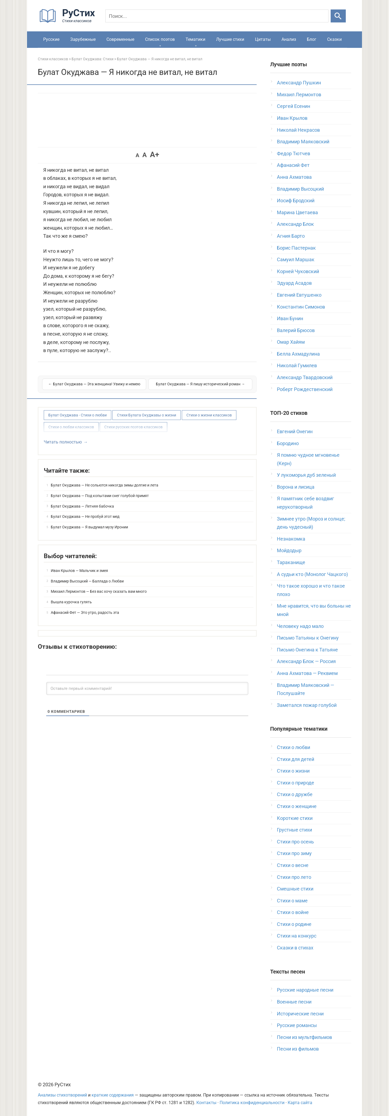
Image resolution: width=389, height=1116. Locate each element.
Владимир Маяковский (303, 141)
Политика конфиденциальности (252, 1102)
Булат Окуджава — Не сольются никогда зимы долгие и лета (104, 485)
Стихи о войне (293, 912)
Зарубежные (83, 39)
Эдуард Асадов (294, 283)
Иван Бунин (290, 318)
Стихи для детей (295, 759)
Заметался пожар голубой (307, 705)
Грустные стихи (294, 830)
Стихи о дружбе (295, 794)
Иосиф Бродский (295, 200)
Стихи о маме (292, 900)
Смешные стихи (295, 889)
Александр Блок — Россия (306, 661)
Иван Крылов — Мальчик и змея (79, 570)
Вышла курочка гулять (71, 602)
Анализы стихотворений (62, 1095)
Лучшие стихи (230, 39)
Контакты (206, 1102)
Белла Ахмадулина (298, 354)
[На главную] (69, 21)
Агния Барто (291, 236)
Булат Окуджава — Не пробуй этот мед (85, 516)
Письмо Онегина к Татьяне (307, 650)
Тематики (195, 39)
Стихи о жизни (293, 771)
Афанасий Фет (293, 165)
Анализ (288, 39)
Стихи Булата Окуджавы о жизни (146, 415)
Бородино (288, 443)
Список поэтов (160, 39)
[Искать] (338, 15)
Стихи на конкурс (296, 936)
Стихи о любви (293, 747)
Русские (51, 39)
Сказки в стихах (295, 948)
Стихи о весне (292, 865)
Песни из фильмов (298, 1049)
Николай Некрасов (298, 130)
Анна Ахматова (294, 177)
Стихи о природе (295, 783)
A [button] (137, 155)
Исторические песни (300, 1013)
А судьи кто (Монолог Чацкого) (312, 574)
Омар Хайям (291, 342)
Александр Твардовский (305, 377)
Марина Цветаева (297, 212)
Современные (120, 39)
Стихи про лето (294, 877)
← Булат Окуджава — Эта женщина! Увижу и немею (94, 384)
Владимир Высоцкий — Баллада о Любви (87, 581)
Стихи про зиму (294, 853)
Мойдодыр (289, 550)
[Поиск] (216, 15)
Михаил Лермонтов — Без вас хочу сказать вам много (99, 591)
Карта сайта (300, 1102)
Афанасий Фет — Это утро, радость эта (85, 612)
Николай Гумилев (297, 365)
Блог (311, 39)
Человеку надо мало (300, 626)
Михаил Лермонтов (299, 94)
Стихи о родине (294, 924)
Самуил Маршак (295, 259)
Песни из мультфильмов (304, 1037)
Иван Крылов (292, 118)
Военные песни (294, 1002)
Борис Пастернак (296, 248)
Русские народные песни (305, 990)
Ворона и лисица (295, 487)
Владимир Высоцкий (300, 189)
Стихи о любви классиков (71, 427)
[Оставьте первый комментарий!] (147, 688)
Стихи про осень (295, 842)
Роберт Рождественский (305, 389)
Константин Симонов (301, 307)
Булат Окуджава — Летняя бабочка (82, 506)
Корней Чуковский (298, 271)
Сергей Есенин (293, 106)
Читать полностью (63, 442)
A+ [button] (154, 154)
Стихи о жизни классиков (209, 415)
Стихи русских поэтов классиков (133, 427)
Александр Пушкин (299, 82)
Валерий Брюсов (296, 330)
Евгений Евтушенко (299, 295)
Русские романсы (297, 1025)
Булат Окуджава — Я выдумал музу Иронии (89, 527)
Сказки (334, 39)
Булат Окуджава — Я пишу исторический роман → (200, 384)
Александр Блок (295, 224)
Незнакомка (291, 539)
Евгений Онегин (295, 431)
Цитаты (263, 39)
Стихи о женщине (297, 806)
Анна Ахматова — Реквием (307, 673)
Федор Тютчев (293, 153)
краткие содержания (113, 1095)
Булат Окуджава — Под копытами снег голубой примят (100, 496)
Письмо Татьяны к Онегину (308, 638)
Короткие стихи (295, 818)
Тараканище (291, 562)
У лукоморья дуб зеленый (306, 475)
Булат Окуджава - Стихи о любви (77, 415)
